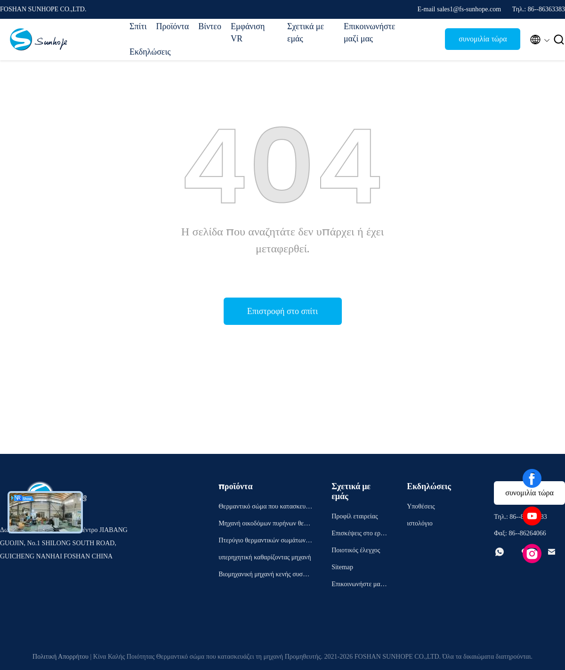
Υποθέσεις (421, 506)
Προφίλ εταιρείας (354, 516)
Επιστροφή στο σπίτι (282, 311)
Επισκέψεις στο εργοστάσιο (359, 535)
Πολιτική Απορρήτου (60, 656)
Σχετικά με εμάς (305, 32)
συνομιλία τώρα (483, 38)
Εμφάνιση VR (248, 32)
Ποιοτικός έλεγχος (355, 550)
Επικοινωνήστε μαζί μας (367, 32)
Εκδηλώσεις (149, 52)
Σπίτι (137, 26)
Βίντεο (209, 26)
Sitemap (342, 567)
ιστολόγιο (420, 523)
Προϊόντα (172, 26)
